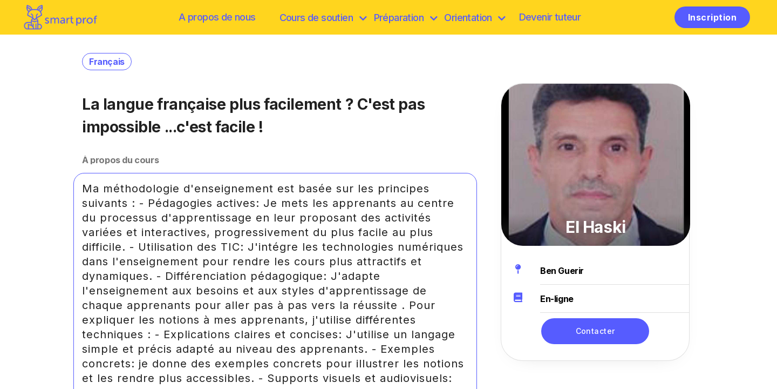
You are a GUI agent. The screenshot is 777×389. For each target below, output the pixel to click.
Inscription (712, 17)
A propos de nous (217, 17)
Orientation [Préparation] (474, 17)
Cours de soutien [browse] (323, 17)
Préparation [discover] (405, 17)
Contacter (595, 331)
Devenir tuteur (550, 17)
